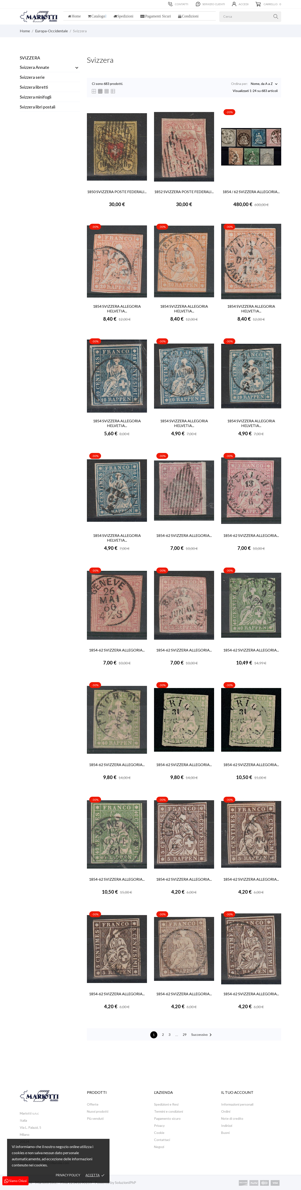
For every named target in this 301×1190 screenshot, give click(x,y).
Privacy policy (68, 1175)
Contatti (178, 4)
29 (185, 1034)
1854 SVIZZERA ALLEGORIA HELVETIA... (117, 308)
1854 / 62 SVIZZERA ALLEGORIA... (251, 191)
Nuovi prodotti (97, 1111)
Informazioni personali (237, 1104)
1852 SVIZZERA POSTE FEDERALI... (184, 191)
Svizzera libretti (34, 87)
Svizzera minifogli (35, 97)
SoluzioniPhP (125, 1182)
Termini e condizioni (168, 1111)
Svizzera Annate (34, 67)
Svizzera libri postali (37, 106)
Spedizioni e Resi (166, 1104)
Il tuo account (237, 1092)
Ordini (225, 1111)
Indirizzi (226, 1126)
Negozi (159, 1147)
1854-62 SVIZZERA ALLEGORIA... (184, 535)
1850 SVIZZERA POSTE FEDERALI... (116, 191)
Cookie (159, 1133)
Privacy (159, 1126)
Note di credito (232, 1118)
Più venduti (95, 1118)
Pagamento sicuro (167, 1118)
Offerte (92, 1104)
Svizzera (30, 57)
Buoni (225, 1133)
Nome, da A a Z (262, 84)
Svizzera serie (32, 77)
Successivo (202, 1035)
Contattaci (162, 1140)
